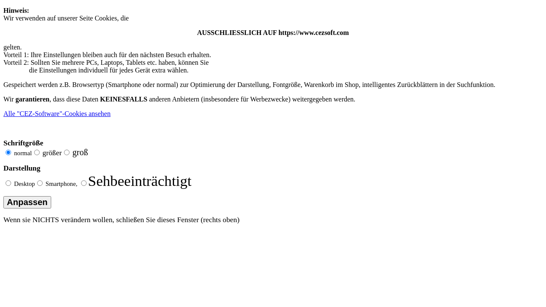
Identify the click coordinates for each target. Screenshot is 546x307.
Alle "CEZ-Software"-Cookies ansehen (56, 113)
